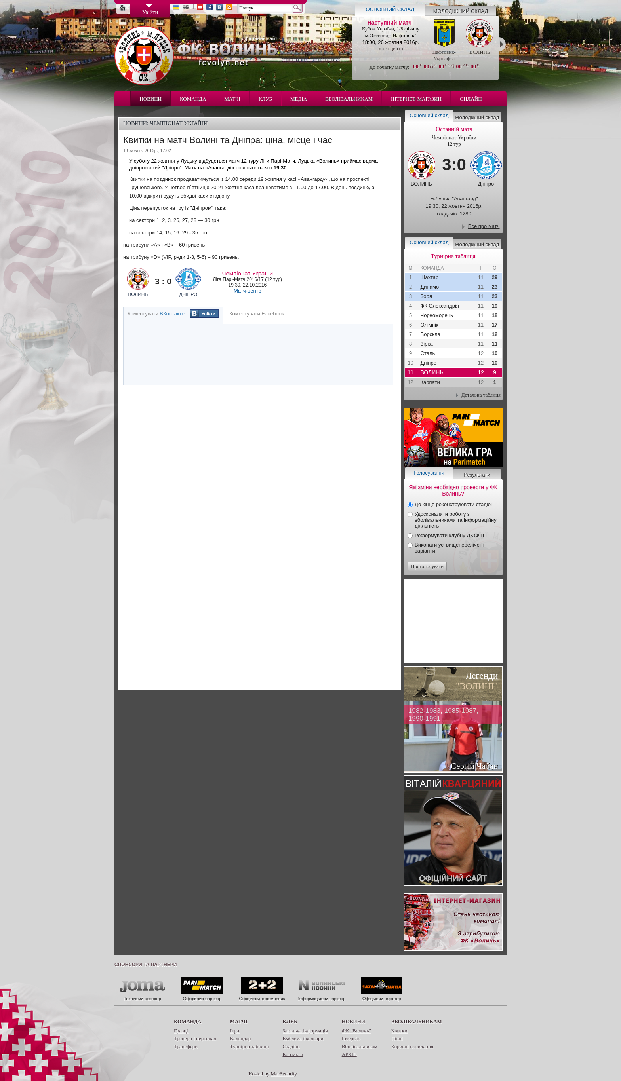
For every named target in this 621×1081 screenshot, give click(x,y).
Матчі (232, 99)
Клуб (265, 99)
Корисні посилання (412, 1046)
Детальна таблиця (481, 395)
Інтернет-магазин (416, 99)
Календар (240, 1038)
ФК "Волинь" (356, 1031)
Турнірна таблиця (249, 1046)
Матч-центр (247, 291)
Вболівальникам (349, 99)
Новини (150, 99)
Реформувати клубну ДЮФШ (449, 535)
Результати (477, 475)
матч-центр (390, 48)
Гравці (181, 1031)
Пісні (397, 1038)
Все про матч (484, 226)
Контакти (292, 1054)
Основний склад (390, 9)
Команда (193, 99)
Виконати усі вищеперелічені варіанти (449, 548)
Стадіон (291, 1046)
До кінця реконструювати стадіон (454, 504)
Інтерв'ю (351, 1038)
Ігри (234, 1031)
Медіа (298, 99)
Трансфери (186, 1046)
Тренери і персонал (195, 1038)
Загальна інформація (305, 1031)
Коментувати (156, 314)
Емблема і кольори (302, 1038)
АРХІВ (349, 1054)
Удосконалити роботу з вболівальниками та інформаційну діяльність (456, 520)
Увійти (208, 314)
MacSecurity (284, 1074)
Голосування (429, 473)
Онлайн (471, 99)
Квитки (399, 1031)
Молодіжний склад (460, 11)
